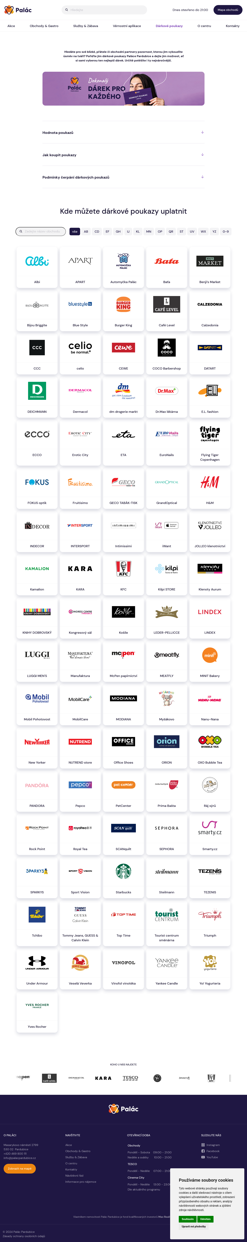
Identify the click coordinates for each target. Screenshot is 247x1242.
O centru (204, 26)
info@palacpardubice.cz (20, 1158)
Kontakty (71, 1169)
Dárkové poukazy (169, 26)
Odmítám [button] (205, 1219)
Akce (11, 26)
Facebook (213, 1151)
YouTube (212, 1157)
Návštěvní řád (74, 1175)
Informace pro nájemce (80, 1182)
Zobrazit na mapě (20, 1168)
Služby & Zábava (85, 26)
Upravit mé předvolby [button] (194, 1226)
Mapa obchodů (228, 10)
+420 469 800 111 (15, 1154)
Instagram (213, 1145)
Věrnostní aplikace (127, 26)
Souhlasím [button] (188, 1219)
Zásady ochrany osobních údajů (24, 1236)
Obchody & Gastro (44, 26)
